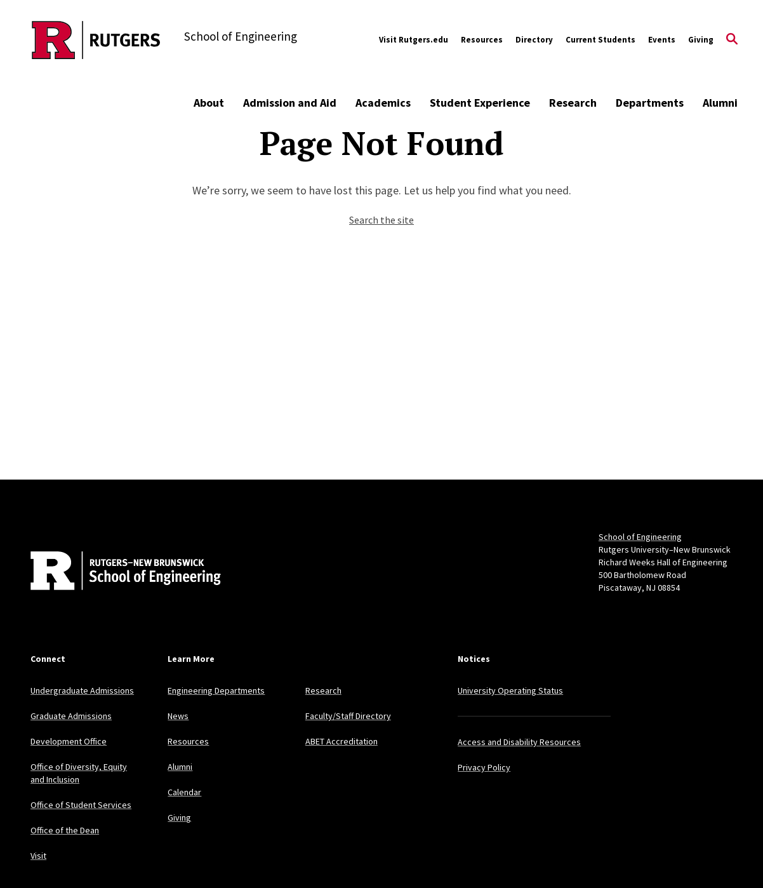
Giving (700, 39)
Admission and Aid (289, 102)
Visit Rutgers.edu (413, 39)
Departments (650, 102)
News (178, 716)
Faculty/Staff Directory (348, 716)
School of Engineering (640, 536)
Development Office (68, 741)
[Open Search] (732, 40)
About (209, 102)
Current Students (600, 39)
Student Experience (480, 102)
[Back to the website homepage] (96, 40)
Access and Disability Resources (519, 742)
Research (573, 102)
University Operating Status (510, 690)
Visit (38, 855)
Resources (482, 39)
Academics (383, 102)
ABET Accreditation (341, 741)
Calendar (184, 792)
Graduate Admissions (71, 716)
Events (661, 39)
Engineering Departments (216, 690)
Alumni (720, 102)
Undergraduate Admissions (82, 690)
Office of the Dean (64, 830)
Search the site (381, 219)
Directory (534, 39)
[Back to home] (114, 572)
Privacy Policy (484, 767)
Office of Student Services (80, 805)
